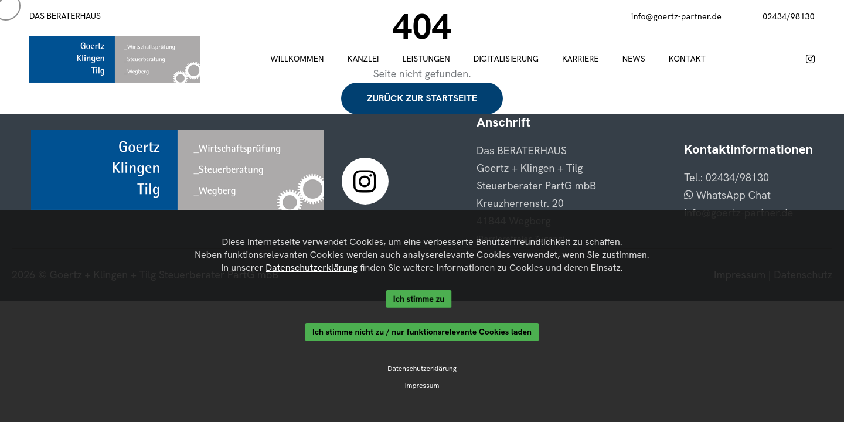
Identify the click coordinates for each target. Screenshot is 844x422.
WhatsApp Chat (727, 195)
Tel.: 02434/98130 (726, 177)
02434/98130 (789, 16)
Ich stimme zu (418, 299)
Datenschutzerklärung (311, 267)
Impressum (422, 386)
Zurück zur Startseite (422, 98)
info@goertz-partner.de (676, 16)
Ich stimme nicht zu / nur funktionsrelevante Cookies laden (422, 332)
